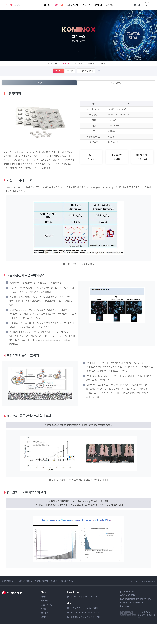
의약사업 (44, 606)
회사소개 (44, 602)
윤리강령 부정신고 (66, 587)
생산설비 (79, 65)
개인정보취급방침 (25, 587)
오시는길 (125, 612)
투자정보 (44, 614)
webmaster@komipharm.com (136, 605)
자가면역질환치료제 (87, 76)
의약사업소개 (48, 65)
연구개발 (94, 65)
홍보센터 (44, 618)
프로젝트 (65, 65)
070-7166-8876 (135, 608)
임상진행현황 (116, 88)
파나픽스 (68, 76)
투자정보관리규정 (41, 587)
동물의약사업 (46, 610)
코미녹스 (54, 76)
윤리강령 (54, 587)
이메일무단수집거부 (9, 587)
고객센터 (44, 622)
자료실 (107, 65)
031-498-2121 (128, 597)
